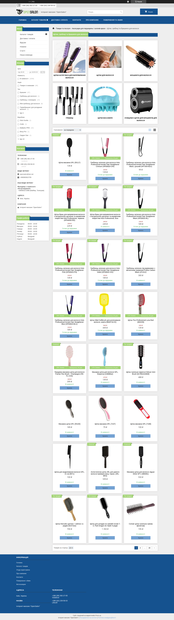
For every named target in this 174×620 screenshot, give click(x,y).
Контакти (76, 20)
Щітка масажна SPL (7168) (140, 424)
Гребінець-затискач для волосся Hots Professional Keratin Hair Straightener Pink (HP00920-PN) (69, 270)
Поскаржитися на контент (88, 618)
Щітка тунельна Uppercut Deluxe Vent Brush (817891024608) (140, 373)
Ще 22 (22, 139)
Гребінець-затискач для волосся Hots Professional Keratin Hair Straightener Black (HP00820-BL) (140, 216)
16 (149, 548)
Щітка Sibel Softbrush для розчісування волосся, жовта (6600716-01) (105, 321)
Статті (22, 51)
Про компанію (92, 20)
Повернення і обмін (23, 581)
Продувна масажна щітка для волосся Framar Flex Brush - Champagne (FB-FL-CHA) (69, 374)
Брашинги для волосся (140, 75)
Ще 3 (22, 113)
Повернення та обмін (113, 20)
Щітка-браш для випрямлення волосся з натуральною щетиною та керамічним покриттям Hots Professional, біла (105, 216)
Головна (22, 20)
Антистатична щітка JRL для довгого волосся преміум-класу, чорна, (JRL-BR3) (105, 474)
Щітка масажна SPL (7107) (105, 424)
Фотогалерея (21, 584)
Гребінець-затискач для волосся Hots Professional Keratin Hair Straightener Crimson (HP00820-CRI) (105, 164)
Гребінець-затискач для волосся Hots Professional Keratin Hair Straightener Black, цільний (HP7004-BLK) (140, 164)
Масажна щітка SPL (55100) (69, 424)
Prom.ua (98, 615)
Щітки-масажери (105, 118)
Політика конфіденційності (107, 618)
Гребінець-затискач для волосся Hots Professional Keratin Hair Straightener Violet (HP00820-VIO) (105, 270)
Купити (69, 175)
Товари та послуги (63, 28)
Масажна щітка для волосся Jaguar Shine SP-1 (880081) (141, 473)
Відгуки (23, 43)
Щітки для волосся (105, 75)
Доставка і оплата (59, 20)
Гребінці (69, 118)
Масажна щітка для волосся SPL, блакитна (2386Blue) (105, 373)
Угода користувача (23, 570)
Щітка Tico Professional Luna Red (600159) (141, 321)
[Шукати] (121, 12)
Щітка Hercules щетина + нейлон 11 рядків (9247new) (69, 525)
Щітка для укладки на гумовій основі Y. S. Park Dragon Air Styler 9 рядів (105, 525)
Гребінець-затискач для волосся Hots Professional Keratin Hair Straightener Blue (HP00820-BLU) (69, 322)
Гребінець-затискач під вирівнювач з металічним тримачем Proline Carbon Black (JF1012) (140, 270)
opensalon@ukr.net (26, 174)
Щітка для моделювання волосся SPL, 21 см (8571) (69, 473)
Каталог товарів (38, 20)
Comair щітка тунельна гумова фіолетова (141, 525)
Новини (23, 47)
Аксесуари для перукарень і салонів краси (88, 28)
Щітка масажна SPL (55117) (69, 163)
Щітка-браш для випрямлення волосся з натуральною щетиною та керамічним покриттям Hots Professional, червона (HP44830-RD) (69, 217)
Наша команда (26, 55)
